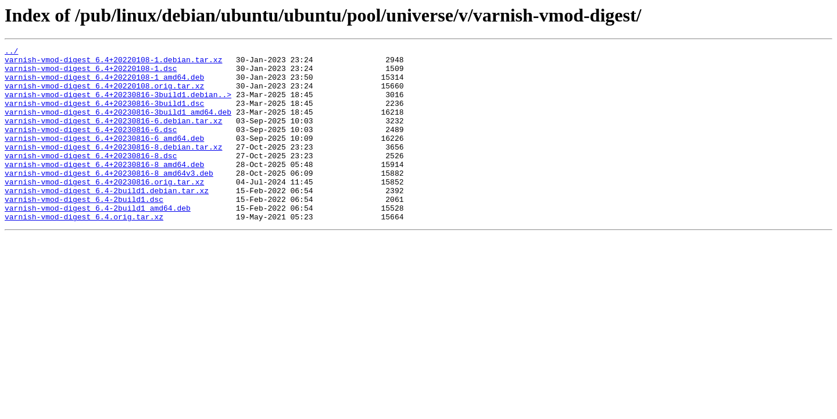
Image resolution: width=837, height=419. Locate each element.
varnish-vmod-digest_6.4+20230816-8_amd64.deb (104, 188)
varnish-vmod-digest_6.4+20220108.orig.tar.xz (104, 94)
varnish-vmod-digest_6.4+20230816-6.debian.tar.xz (113, 136)
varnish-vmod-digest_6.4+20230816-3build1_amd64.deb (118, 125)
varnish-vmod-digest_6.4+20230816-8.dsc (91, 178)
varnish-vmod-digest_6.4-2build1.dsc (84, 230)
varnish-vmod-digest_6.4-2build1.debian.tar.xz (107, 220)
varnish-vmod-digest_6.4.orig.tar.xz (84, 251)
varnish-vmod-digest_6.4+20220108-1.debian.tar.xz (113, 63)
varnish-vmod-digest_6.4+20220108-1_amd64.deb (104, 84)
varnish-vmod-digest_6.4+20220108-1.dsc (91, 73)
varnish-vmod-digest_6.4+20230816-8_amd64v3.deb (109, 199)
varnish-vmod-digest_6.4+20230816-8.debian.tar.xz (113, 167)
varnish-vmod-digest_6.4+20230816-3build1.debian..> (118, 105)
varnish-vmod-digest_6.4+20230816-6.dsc (91, 146)
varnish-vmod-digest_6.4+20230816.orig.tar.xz (104, 209)
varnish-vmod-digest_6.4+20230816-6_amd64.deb (104, 157)
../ (11, 52)
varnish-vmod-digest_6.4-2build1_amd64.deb (98, 241)
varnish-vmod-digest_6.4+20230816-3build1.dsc (104, 115)
